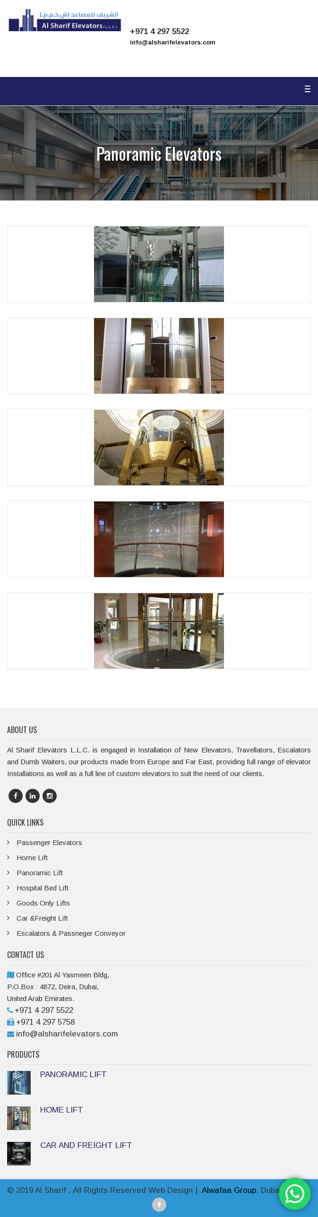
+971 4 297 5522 (44, 1010)
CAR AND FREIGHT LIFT (86, 1145)
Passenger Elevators (49, 842)
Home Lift (32, 858)
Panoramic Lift (40, 873)
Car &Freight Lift (42, 918)
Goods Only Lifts (43, 903)
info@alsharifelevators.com (172, 42)
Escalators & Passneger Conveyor (71, 933)
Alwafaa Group (229, 1190)
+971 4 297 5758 (45, 1022)
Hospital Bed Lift (43, 888)
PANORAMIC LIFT (73, 1074)
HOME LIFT (61, 1109)
